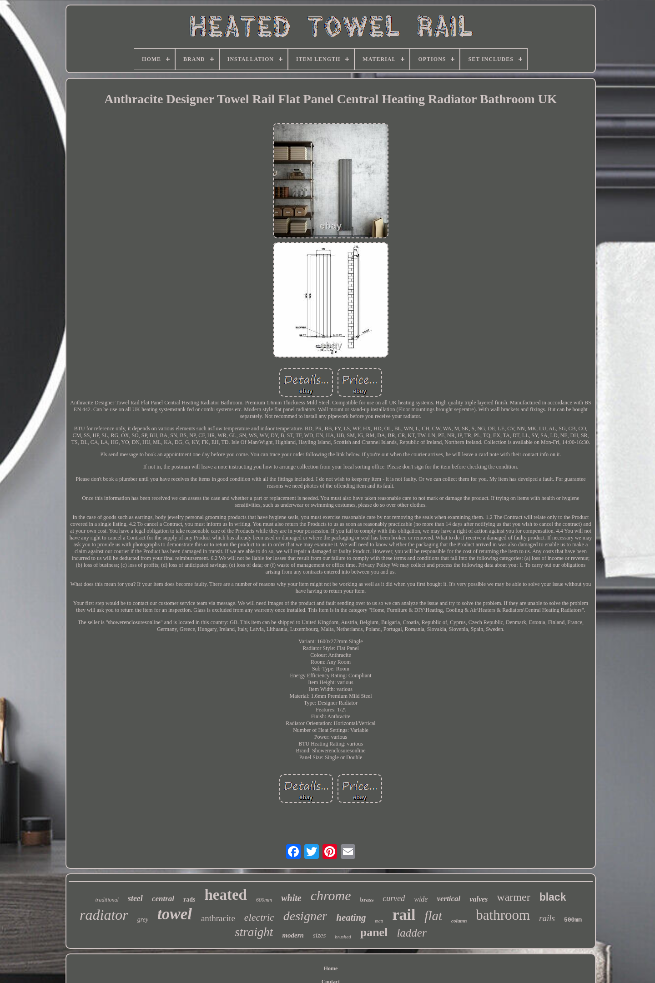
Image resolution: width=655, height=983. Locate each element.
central (163, 898)
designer (305, 916)
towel (174, 914)
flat (433, 915)
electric (259, 917)
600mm (264, 900)
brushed (343, 936)
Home (331, 968)
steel (135, 898)
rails (547, 918)
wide (421, 899)
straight (254, 932)
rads (189, 899)
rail (403, 914)
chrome (331, 895)
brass (367, 899)
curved (394, 898)
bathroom (503, 915)
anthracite (218, 918)
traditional (107, 900)
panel (374, 932)
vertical (448, 898)
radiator (104, 915)
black (552, 897)
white (291, 898)
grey (142, 919)
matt (379, 920)
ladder (411, 933)
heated (225, 895)
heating (351, 917)
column (459, 920)
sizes (319, 935)
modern (293, 935)
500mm (573, 920)
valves (478, 899)
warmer (513, 897)
